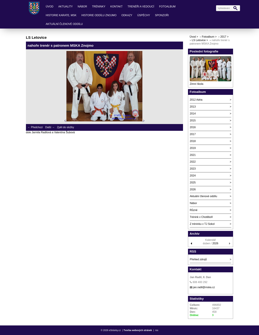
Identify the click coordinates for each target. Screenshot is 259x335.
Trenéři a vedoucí (141, 6)
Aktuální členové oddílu (64, 24)
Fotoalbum (167, 6)
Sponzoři (162, 15)
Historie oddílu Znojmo (98, 15)
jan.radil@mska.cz (204, 287)
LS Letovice (199, 40)
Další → (50, 127)
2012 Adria (196, 99)
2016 (193, 127)
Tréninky (98, 6)
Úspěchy (143, 15)
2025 (193, 182)
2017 (223, 36)
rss (156, 330)
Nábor (82, 6)
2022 (193, 161)
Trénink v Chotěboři (201, 217)
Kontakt (116, 6)
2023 (193, 168)
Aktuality (65, 6)
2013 (193, 106)
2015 (193, 120)
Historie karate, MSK (61, 15)
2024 (193, 175)
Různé (193, 210)
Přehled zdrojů (198, 259)
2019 (193, 148)
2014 (193, 113)
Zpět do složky (65, 127)
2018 (193, 141)
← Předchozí (35, 127)
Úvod (49, 6)
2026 (193, 189)
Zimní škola (196, 83)
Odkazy (126, 15)
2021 (193, 155)
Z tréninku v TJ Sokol (202, 224)
